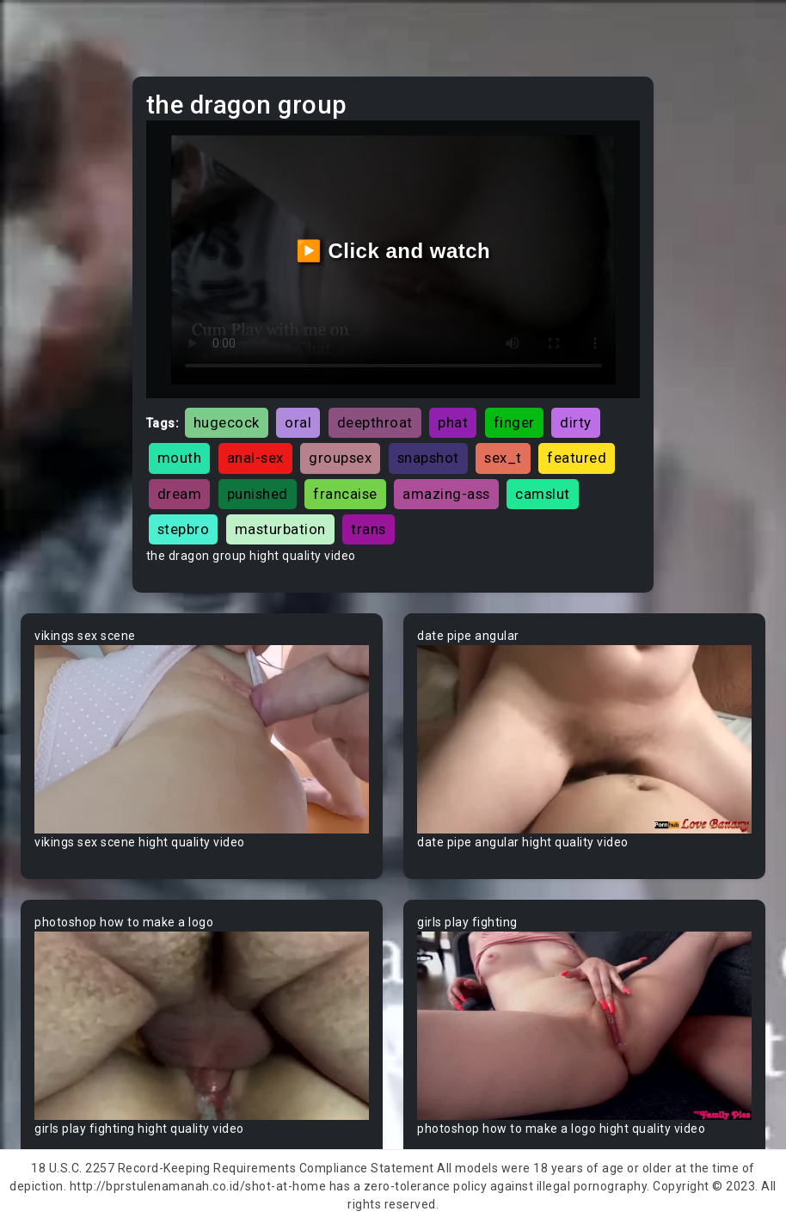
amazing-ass (446, 493)
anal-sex (255, 457)
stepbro (183, 529)
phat (453, 422)
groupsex (340, 457)
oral (298, 422)
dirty (576, 422)
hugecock (226, 422)
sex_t (503, 457)
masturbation (280, 529)
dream (179, 493)
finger (514, 422)
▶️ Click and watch (393, 250)
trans (368, 529)
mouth (179, 457)
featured (576, 457)
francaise (345, 493)
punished (257, 493)
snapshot (428, 457)
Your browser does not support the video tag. (201, 739)
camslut (542, 493)
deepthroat (375, 422)
